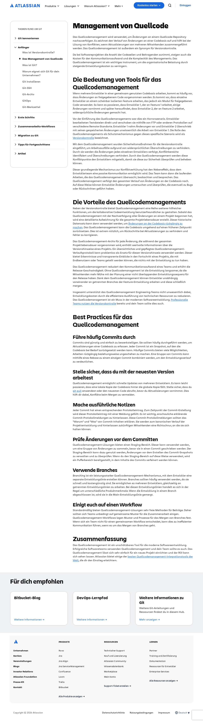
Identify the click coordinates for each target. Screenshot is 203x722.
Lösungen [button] (71, 6)
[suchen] (170, 5)
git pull (77, 390)
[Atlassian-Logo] (25, 5)
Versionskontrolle (83, 137)
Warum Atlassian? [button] (97, 6)
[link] (185, 5)
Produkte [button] (52, 6)
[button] (119, 5)
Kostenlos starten (149, 5)
